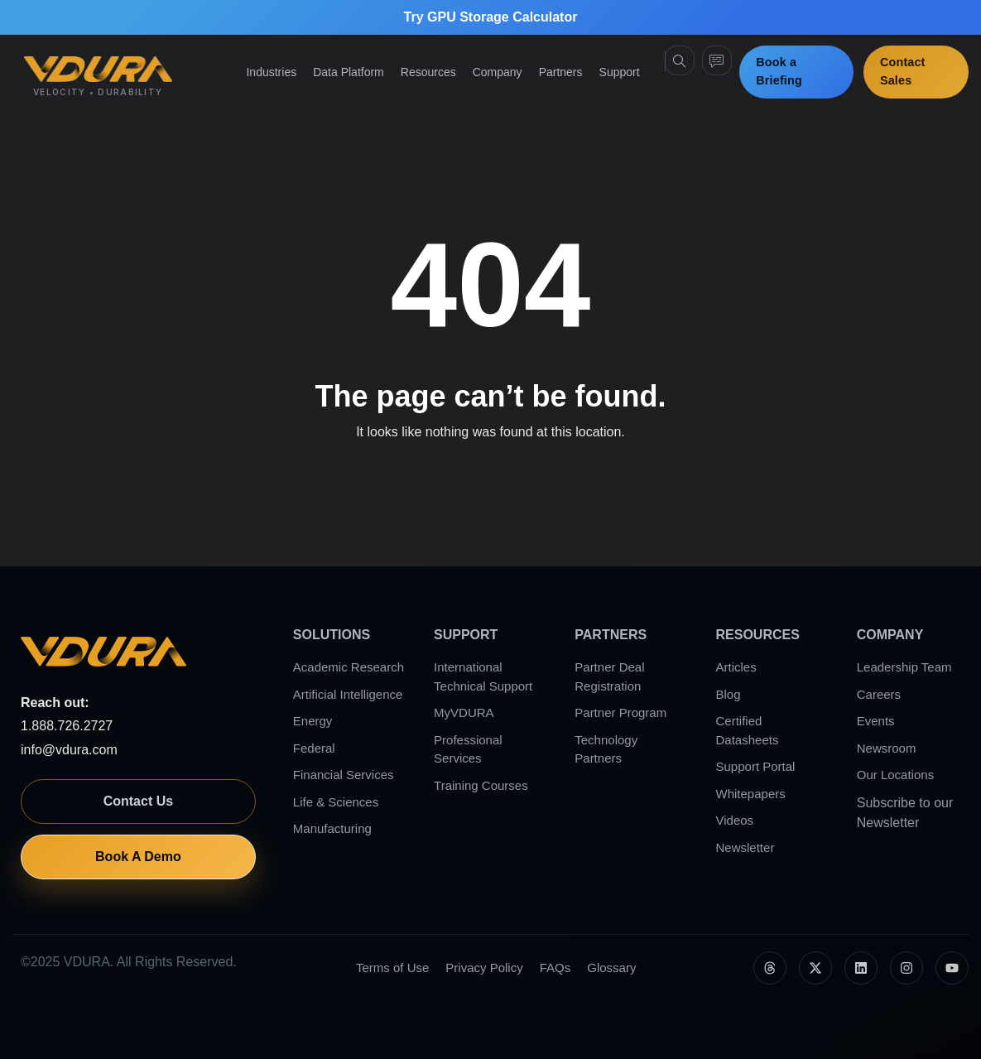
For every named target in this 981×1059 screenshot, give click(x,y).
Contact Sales (903, 71)
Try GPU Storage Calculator (491, 17)
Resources (428, 72)
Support (619, 72)
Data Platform (348, 72)
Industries (271, 72)
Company (497, 72)
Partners (561, 72)
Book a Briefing (779, 71)
